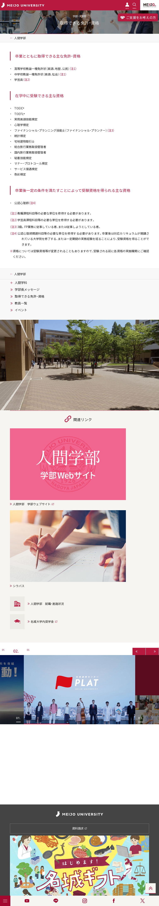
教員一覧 (21, 303)
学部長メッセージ (27, 289)
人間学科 (21, 282)
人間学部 (20, 38)
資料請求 (79, 828)
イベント (21, 310)
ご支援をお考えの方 (138, 17)
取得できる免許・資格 (29, 296)
